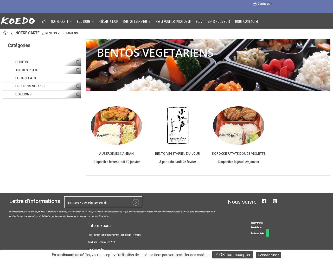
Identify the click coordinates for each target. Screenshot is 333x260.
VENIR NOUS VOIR (219, 21)
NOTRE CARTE (61, 21)
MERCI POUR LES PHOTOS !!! (173, 21)
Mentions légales (96, 249)
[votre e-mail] (103, 202)
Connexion (262, 3)
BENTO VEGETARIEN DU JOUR (177, 153)
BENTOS (21, 62)
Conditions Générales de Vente (102, 242)
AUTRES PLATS (26, 70)
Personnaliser (268, 255)
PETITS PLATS (25, 78)
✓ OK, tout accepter (233, 254)
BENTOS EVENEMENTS (136, 21)
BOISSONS (23, 94)
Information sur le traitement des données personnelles (114, 234)
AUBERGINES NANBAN (116, 153)
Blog (199, 21)
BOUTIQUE (85, 21)
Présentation (108, 21)
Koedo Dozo (256, 227)
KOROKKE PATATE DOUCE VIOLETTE (238, 153)
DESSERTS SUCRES (29, 86)
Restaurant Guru (258, 233)
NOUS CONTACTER (247, 21)
